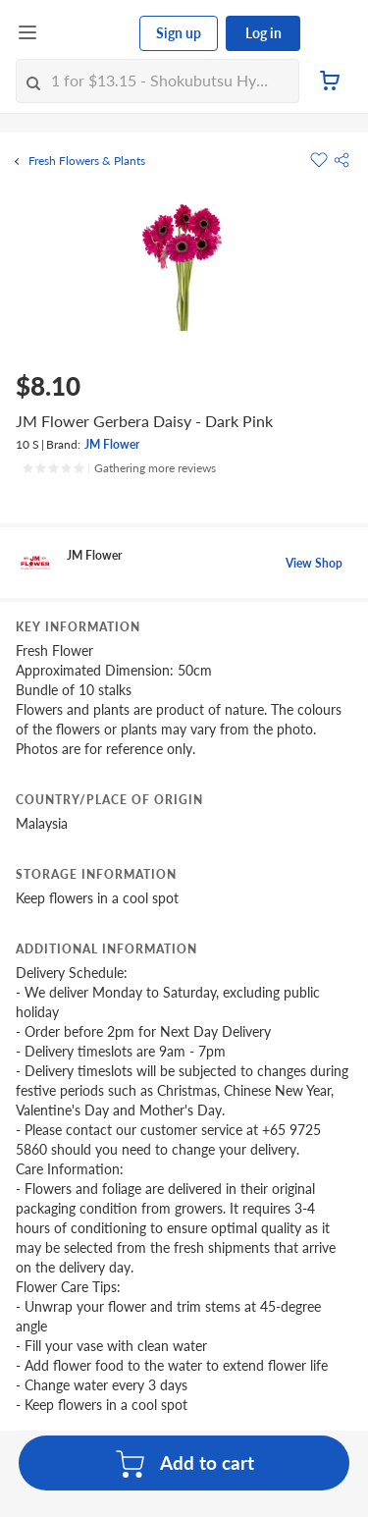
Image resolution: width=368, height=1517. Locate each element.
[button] (341, 160)
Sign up (178, 33)
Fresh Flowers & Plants (86, 161)
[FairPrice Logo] (89, 33)
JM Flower (111, 444)
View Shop (314, 563)
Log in (263, 33)
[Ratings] (119, 468)
